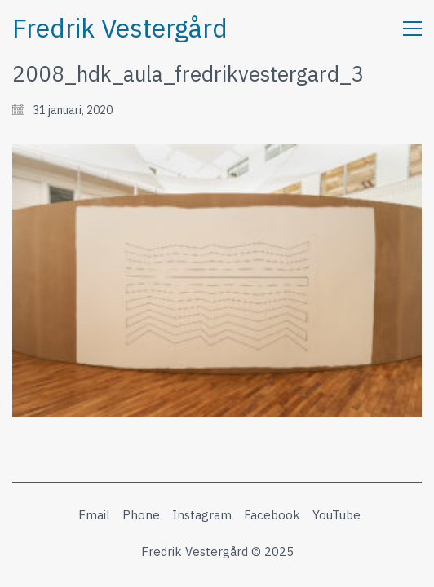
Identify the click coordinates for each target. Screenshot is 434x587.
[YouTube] (336, 515)
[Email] (94, 515)
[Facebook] (272, 515)
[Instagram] (202, 515)
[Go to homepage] (120, 28)
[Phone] (141, 515)
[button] (412, 28)
